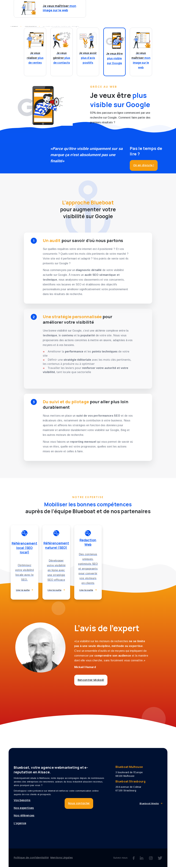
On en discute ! (143, 165)
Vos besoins (72, 6)
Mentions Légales (61, 857)
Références (125, 6)
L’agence (146, 6)
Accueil (14, 26)
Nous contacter (78, 14)
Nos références (24, 815)
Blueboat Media (149, 803)
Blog (162, 6)
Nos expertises (101, 6)
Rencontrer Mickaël (91, 680)
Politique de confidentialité (31, 857)
